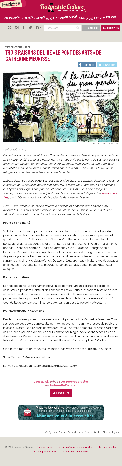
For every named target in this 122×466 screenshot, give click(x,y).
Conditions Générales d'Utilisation (76, 447)
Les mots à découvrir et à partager (61, 18)
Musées (88, 432)
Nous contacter (45, 447)
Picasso (107, 432)
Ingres (115, 432)
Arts (27, 47)
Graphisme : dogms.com (76, 451)
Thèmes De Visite (14, 47)
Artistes (98, 432)
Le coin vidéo (39, 18)
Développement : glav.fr (46, 451)
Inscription (111, 28)
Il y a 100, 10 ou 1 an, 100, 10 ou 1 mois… (102, 18)
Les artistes (27, 18)
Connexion (91, 28)
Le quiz (81, 18)
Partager (106, 65)
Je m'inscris (61, 392)
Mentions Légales (107, 447)
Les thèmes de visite (12, 17)
